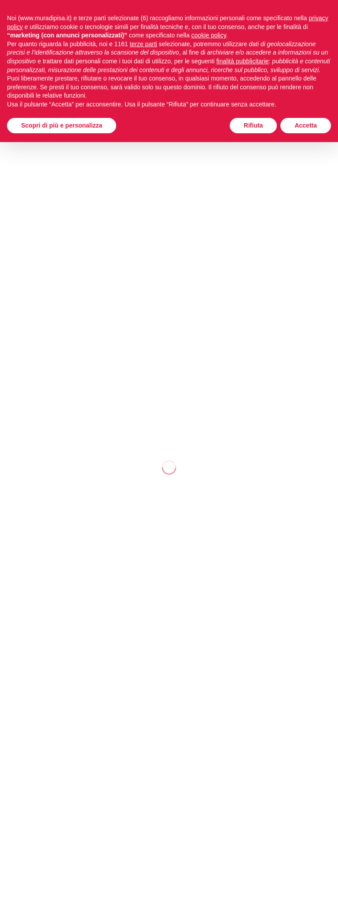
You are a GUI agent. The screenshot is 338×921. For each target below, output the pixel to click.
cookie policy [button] (208, 35)
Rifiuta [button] (253, 125)
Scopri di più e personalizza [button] (61, 125)
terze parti (143, 44)
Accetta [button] (305, 125)
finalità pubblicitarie (242, 61)
